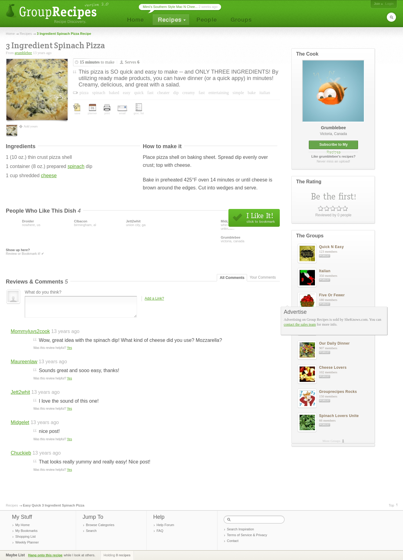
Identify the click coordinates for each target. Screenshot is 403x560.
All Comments (232, 278)
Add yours (31, 126)
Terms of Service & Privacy (247, 535)
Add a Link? (154, 298)
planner (92, 109)
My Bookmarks (26, 531)
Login (389, 3)
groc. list (139, 109)
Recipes (26, 33)
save (77, 109)
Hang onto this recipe (45, 555)
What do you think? (43, 292)
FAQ (160, 531)
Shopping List (25, 536)
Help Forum (165, 525)
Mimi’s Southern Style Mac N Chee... (170, 7)
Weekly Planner (27, 542)
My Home (22, 525)
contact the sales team (300, 324)
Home (10, 33)
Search (91, 531)
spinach (76, 166)
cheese (49, 175)
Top (391, 505)
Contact (232, 541)
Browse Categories (100, 525)
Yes (69, 348)
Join (377, 3)
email (122, 110)
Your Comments (263, 277)
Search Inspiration (240, 529)
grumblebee (23, 53)
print (107, 109)
